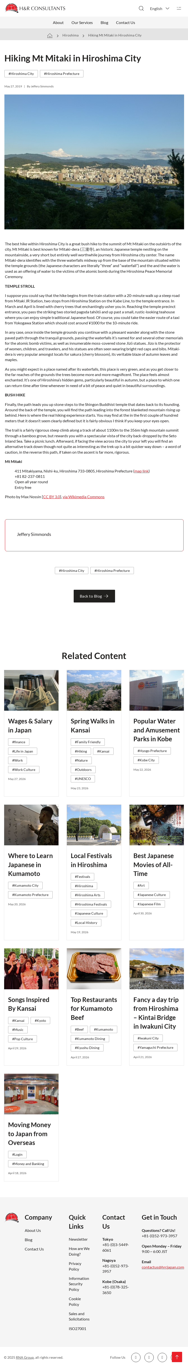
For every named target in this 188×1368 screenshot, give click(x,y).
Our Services (82, 22)
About (58, 22)
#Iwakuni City (148, 1038)
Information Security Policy (79, 1284)
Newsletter (78, 1239)
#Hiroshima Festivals (91, 904)
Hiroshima (70, 35)
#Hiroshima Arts (87, 895)
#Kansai (103, 751)
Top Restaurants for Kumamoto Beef (94, 1008)
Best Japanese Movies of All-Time (153, 864)
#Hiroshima (84, 886)
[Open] (179, 8)
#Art (141, 885)
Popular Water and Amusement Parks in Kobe (156, 730)
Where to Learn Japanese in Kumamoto (30, 864)
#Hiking (81, 751)
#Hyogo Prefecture (152, 751)
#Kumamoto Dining (90, 1039)
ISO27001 (77, 1328)
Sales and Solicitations (79, 1316)
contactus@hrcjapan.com (163, 1267)
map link (141, 471)
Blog (104, 22)
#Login (17, 1154)
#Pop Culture (22, 1039)
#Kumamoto (103, 1029)
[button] (160, 8)
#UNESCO (83, 779)
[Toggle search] (141, 8)
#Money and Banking (28, 1164)
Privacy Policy (75, 1266)
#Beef (79, 1029)
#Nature (81, 760)
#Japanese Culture (89, 913)
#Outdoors (83, 769)
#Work (17, 760)
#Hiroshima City (21, 73)
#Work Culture (23, 769)
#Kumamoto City (25, 885)
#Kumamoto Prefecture (30, 895)
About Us (33, 1230)
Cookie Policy (75, 1301)
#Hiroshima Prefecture (61, 73)
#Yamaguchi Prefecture (155, 1047)
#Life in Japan (22, 751)
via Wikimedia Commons (84, 496)
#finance (18, 742)
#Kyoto (40, 1020)
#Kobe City (146, 760)
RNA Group (25, 1357)
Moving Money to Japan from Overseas (29, 1133)
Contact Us (125, 22)
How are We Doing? (79, 1251)
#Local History (86, 922)
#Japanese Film (149, 904)
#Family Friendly (88, 742)
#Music (18, 1029)
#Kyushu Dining (87, 1048)
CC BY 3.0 (51, 496)
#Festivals (82, 876)
